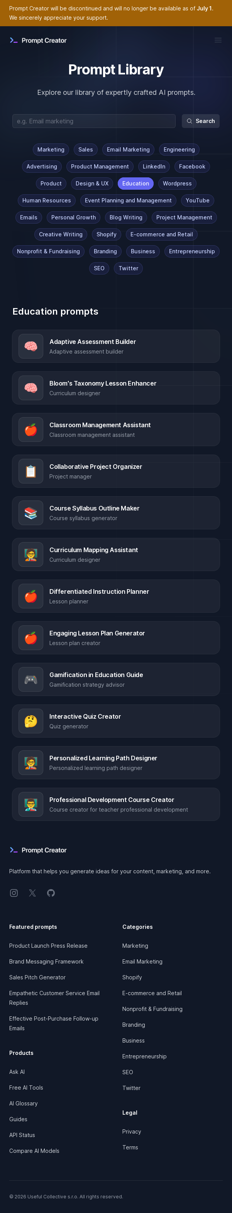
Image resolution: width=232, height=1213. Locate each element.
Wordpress (177, 183)
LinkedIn (154, 166)
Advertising (42, 166)
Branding (105, 251)
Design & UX (92, 183)
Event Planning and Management (128, 200)
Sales (85, 149)
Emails (28, 217)
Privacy (131, 1131)
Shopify (107, 234)
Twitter (128, 268)
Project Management (184, 217)
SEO (99, 268)
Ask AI (17, 1071)
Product (51, 183)
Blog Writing (126, 217)
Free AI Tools (26, 1087)
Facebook (192, 166)
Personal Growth (73, 217)
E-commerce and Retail (161, 234)
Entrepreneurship (192, 251)
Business (143, 251)
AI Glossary (23, 1103)
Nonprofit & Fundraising (48, 251)
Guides (18, 1119)
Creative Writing (61, 234)
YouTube (198, 200)
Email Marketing (128, 149)
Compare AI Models (34, 1150)
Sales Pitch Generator (37, 977)
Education (135, 183)
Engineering (179, 149)
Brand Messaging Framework (46, 961)
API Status (22, 1135)
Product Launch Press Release (48, 945)
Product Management (100, 166)
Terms (130, 1147)
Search (200, 121)
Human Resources (46, 200)
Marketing (50, 149)
